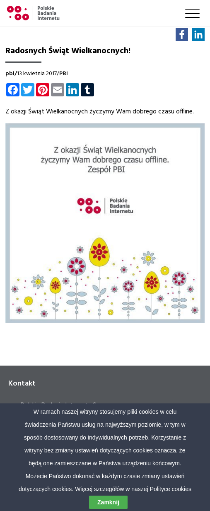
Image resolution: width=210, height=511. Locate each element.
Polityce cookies (170, 489)
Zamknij (108, 502)
